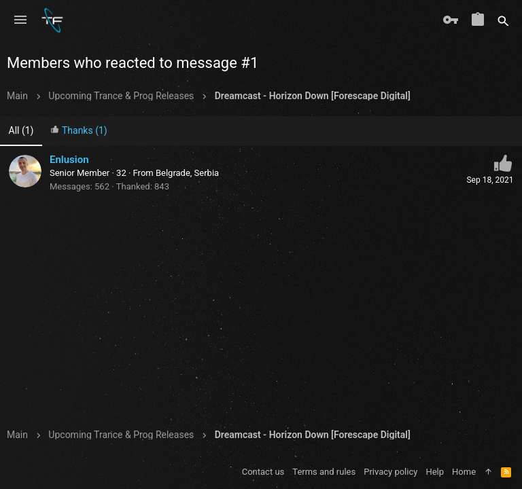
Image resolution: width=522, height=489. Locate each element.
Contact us (263, 472)
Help (434, 472)
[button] (20, 20)
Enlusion (69, 159)
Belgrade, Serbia (187, 173)
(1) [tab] (21, 130)
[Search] (503, 20)
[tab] (79, 131)
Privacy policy (390, 472)
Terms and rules (323, 472)
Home (464, 472)
